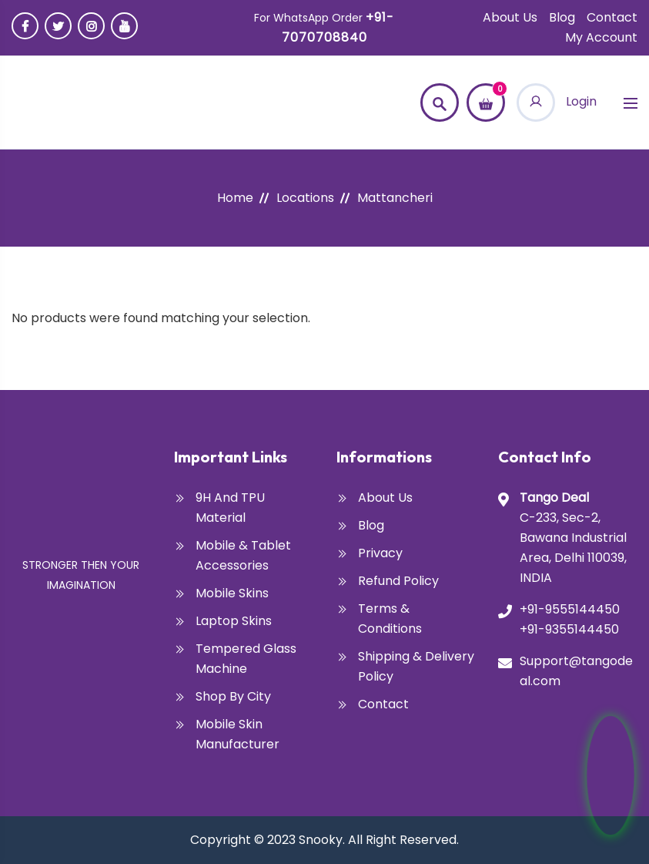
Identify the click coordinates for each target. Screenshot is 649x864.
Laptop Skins (234, 621)
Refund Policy (398, 581)
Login (557, 101)
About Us (510, 17)
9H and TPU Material (230, 507)
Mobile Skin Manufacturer (237, 734)
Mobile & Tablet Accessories (243, 555)
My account (601, 37)
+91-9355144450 (569, 629)
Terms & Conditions (390, 618)
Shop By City (233, 696)
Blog (562, 17)
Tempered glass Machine (246, 658)
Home (235, 198)
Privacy (380, 553)
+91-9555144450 (570, 609)
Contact (612, 17)
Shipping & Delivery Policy (416, 666)
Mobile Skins (232, 593)
